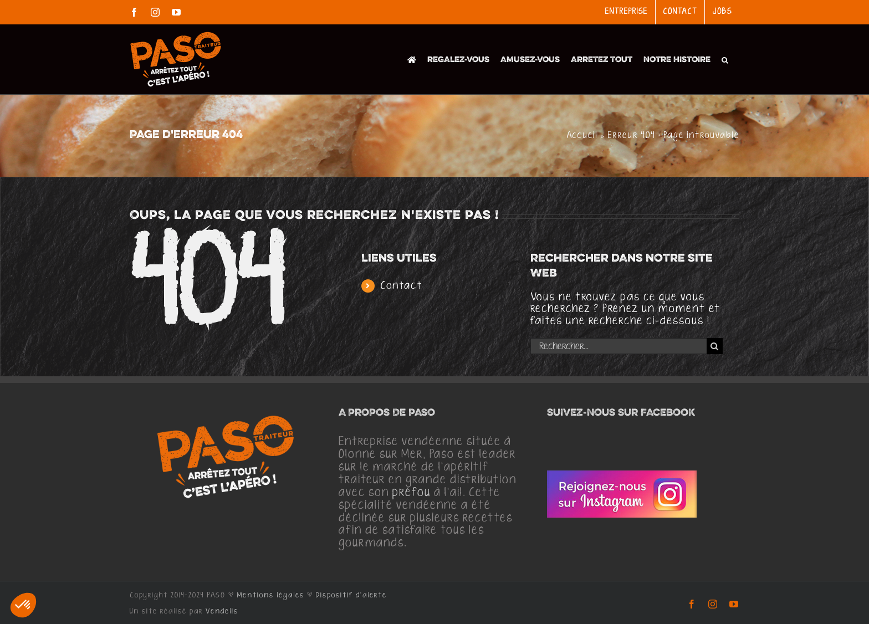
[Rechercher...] (618, 346)
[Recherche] (715, 346)
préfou (411, 492)
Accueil (582, 135)
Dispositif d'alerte (351, 595)
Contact (401, 286)
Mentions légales (270, 595)
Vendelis (222, 611)
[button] (725, 59)
